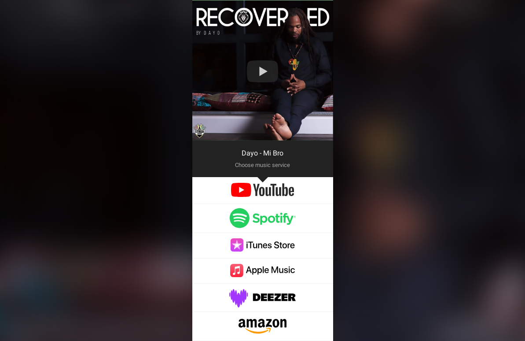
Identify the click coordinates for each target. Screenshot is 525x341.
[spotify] (263, 224)
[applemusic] (262, 274)
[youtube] (262, 194)
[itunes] (262, 249)
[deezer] (262, 303)
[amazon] (262, 331)
